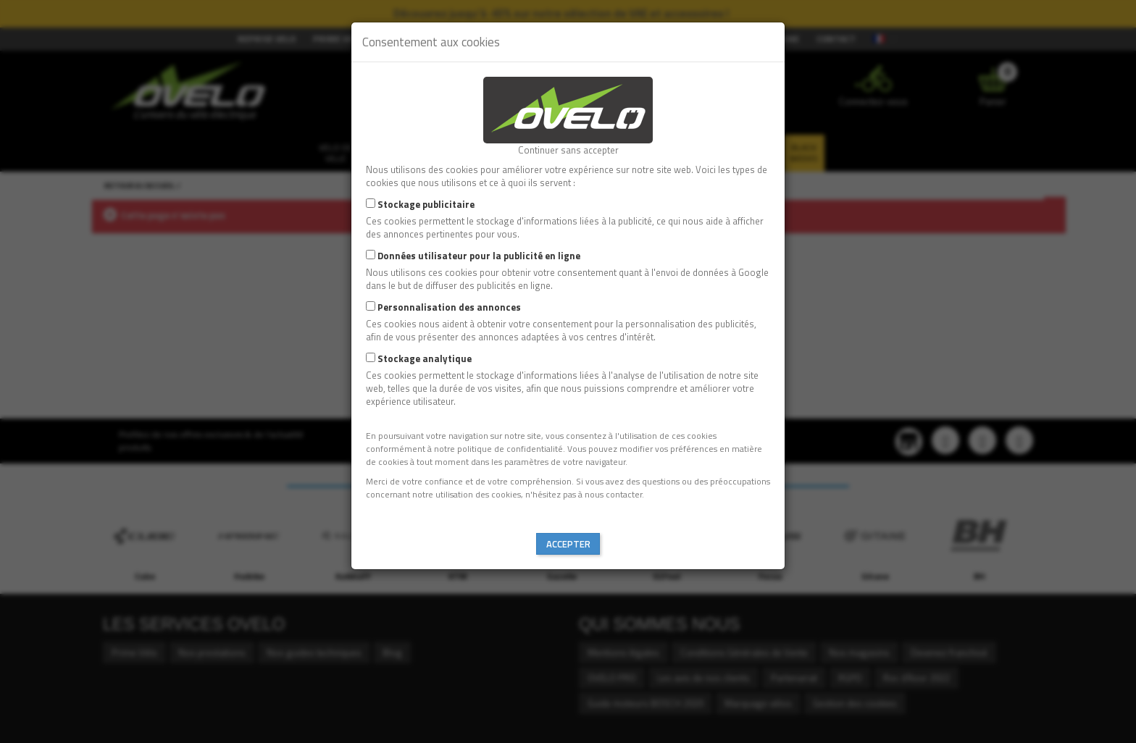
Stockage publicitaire (426, 204)
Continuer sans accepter (568, 150)
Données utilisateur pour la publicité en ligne (478, 255)
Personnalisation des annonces (449, 307)
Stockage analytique (424, 358)
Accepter (568, 544)
